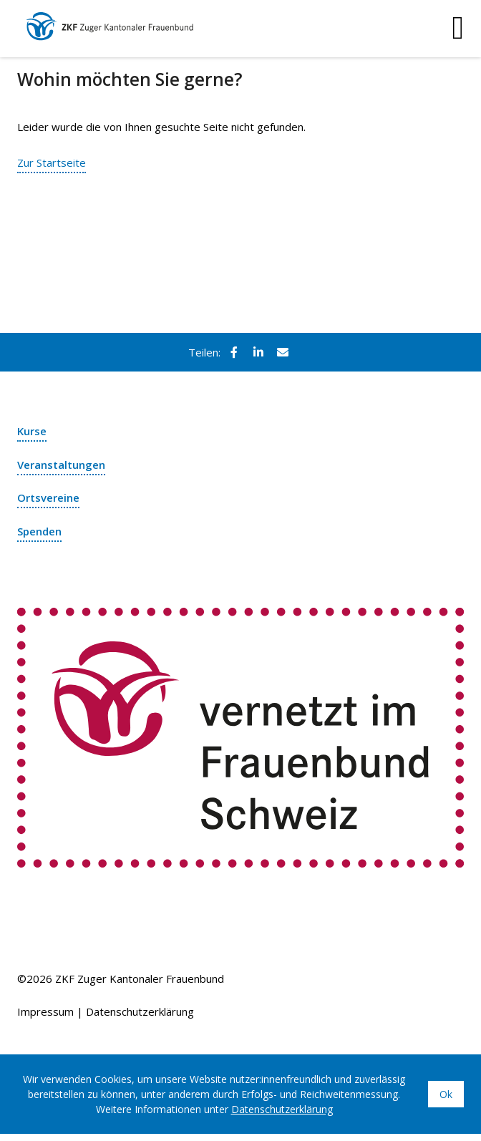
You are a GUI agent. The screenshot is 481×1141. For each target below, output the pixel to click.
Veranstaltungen (61, 464)
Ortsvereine (48, 497)
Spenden (39, 531)
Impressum (45, 1011)
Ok (445, 1094)
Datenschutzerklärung (140, 1011)
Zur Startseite (51, 162)
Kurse (32, 431)
